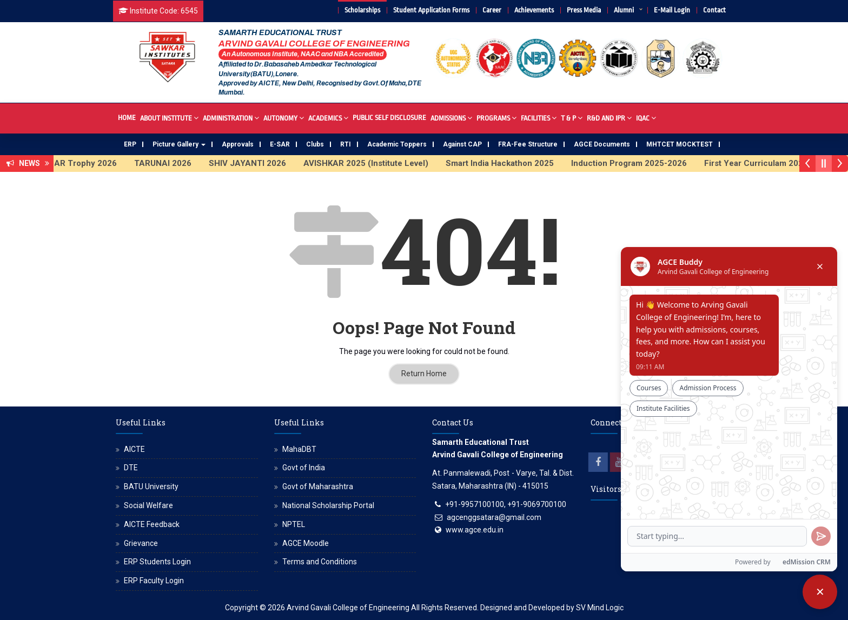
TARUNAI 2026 (171, 163)
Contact (714, 10)
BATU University (151, 486)
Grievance (141, 543)
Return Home (424, 373)
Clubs (315, 144)
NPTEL (293, 524)
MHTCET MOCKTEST (679, 144)
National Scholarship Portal (328, 505)
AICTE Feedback (152, 524)
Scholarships (362, 10)
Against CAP (462, 144)
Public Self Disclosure (389, 118)
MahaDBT (299, 449)
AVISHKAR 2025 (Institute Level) (374, 163)
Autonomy (283, 117)
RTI (345, 144)
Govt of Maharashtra (317, 486)
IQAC (646, 117)
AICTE (134, 449)
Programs (496, 117)
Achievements (534, 10)
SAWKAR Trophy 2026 (82, 163)
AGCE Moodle (305, 543)
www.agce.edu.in (475, 529)
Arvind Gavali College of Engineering (348, 607)
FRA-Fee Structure (528, 144)
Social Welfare (148, 505)
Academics (328, 117)
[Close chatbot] (820, 592)
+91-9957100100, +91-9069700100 (505, 504)
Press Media (584, 10)
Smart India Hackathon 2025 (508, 163)
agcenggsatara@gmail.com (494, 517)
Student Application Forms (431, 10)
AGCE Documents (602, 144)
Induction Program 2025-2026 (638, 163)
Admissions (451, 117)
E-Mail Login (672, 10)
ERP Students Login (157, 561)
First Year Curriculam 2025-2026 (776, 163)
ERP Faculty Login (154, 580)
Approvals (238, 144)
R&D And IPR (609, 117)
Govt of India (303, 467)
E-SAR (280, 144)
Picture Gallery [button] (179, 144)
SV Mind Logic (600, 607)
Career (491, 10)
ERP (130, 144)
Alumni (624, 10)
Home (127, 118)
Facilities (538, 117)
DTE (131, 467)
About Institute (169, 117)
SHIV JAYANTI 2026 (256, 163)
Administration (231, 117)
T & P (571, 117)
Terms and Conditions (319, 561)
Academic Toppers (397, 144)
